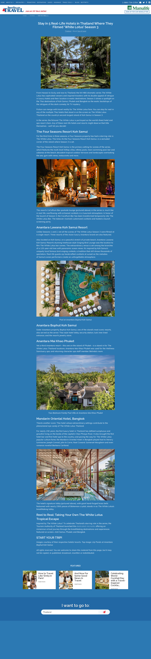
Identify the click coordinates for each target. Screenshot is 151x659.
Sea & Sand (82, 31)
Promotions (31, 2)
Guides (50, 2)
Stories (32, 16)
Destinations (41, 2)
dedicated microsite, (86, 526)
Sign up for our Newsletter (137, 12)
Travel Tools (67, 2)
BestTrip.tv (84, 2)
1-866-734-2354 (130, 2)
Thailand (68, 31)
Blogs (77, 2)
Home (3, 2)
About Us (9, 2)
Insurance (57, 2)
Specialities (20, 2)
